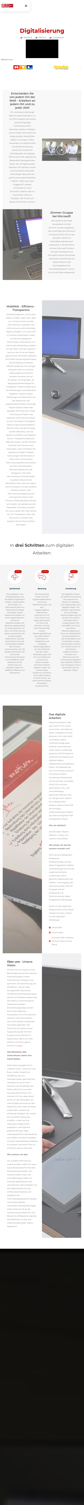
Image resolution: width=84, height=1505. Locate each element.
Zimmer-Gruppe (14, 1046)
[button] (78, 9)
